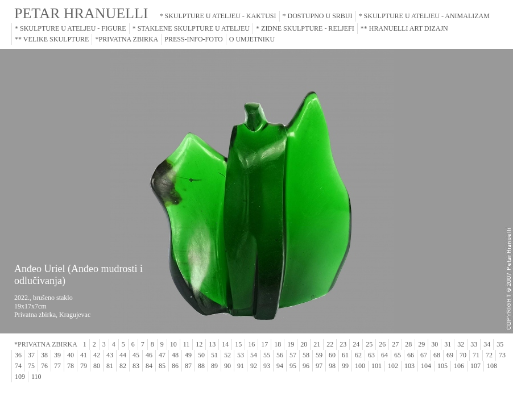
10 (173, 344)
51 (214, 355)
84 (149, 366)
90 (227, 366)
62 (358, 355)
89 (214, 366)
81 (109, 366)
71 (476, 355)
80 (96, 366)
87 (188, 366)
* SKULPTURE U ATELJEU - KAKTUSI (218, 16)
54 (253, 355)
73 (502, 355)
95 (292, 366)
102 (393, 366)
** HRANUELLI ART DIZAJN (404, 28)
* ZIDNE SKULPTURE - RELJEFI (305, 28)
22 (329, 344)
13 (212, 344)
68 (436, 355)
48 (175, 355)
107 (475, 366)
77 (57, 366)
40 (70, 355)
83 (136, 366)
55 (266, 355)
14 (225, 344)
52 (227, 355)
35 (500, 344)
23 (343, 344)
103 (409, 366)
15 (238, 344)
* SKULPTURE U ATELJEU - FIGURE (70, 28)
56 (279, 355)
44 (122, 355)
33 (473, 344)
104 (426, 366)
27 (395, 344)
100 (360, 366)
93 (266, 366)
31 (447, 344)
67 (423, 355)
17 (264, 344)
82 (122, 366)
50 (201, 355)
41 (83, 355)
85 (162, 366)
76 (44, 366)
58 (306, 355)
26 (382, 344)
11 (186, 344)
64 (384, 355)
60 (332, 355)
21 (316, 344)
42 (96, 355)
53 (240, 355)
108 (492, 366)
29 (421, 344)
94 (279, 366)
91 (240, 366)
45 (136, 355)
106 (459, 366)
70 (463, 355)
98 (332, 366)
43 (109, 355)
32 (460, 344)
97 (319, 366)
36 (18, 355)
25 (369, 344)
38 (44, 355)
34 (486, 344)
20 (303, 344)
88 (201, 366)
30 (434, 344)
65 (397, 355)
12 (199, 344)
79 (83, 366)
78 (70, 366)
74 (18, 366)
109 (20, 377)
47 (162, 355)
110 (36, 377)
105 (442, 366)
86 (175, 366)
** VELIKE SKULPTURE (52, 39)
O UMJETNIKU (252, 39)
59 (319, 355)
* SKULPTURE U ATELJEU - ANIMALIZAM (424, 16)
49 (188, 355)
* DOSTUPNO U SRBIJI (318, 16)
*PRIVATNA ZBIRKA (126, 39)
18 (277, 344)
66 (410, 355)
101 (376, 366)
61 (345, 355)
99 (345, 366)
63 (371, 355)
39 (57, 355)
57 (292, 355)
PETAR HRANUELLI (81, 13)
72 (489, 355)
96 (306, 366)
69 (449, 355)
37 (31, 355)
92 (253, 366)
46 (149, 355)
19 (290, 344)
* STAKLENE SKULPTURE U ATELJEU (191, 28)
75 (31, 366)
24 (356, 344)
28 (408, 344)
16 (251, 344)
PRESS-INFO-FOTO (193, 39)
